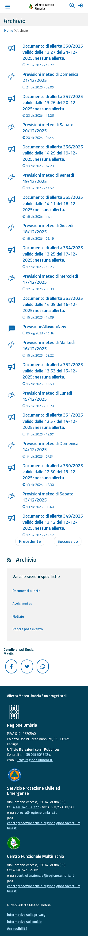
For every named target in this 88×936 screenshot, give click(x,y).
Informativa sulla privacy (26, 914)
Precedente (30, 541)
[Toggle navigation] (7, 7)
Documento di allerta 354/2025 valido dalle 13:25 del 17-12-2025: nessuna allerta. (53, 253)
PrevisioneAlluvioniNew (44, 326)
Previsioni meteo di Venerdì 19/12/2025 (48, 178)
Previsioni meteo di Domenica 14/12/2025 (50, 446)
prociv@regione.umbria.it (37, 812)
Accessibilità (17, 928)
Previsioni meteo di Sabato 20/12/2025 (48, 127)
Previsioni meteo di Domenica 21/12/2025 (50, 77)
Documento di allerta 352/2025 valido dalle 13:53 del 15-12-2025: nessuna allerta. (53, 370)
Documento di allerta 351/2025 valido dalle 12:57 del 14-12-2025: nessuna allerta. (53, 421)
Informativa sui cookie (24, 921)
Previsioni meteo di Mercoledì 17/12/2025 (50, 279)
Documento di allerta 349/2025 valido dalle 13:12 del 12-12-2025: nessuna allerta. (53, 522)
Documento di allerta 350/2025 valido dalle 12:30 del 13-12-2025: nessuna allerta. (53, 471)
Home (8, 30)
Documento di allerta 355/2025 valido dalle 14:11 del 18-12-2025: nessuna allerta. (53, 203)
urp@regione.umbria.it (35, 760)
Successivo (67, 541)
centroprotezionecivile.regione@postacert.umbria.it (43, 825)
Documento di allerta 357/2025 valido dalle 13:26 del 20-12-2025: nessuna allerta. (53, 102)
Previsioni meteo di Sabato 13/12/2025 (48, 497)
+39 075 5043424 (37, 754)
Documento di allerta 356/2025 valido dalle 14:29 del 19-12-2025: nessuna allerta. (53, 153)
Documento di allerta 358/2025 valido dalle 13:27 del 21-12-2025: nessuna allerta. (53, 52)
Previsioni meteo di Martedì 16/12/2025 (49, 345)
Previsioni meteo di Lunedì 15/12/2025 (47, 396)
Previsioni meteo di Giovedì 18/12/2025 (48, 228)
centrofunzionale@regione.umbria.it (45, 875)
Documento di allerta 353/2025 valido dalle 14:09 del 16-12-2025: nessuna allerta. (53, 304)
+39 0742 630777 (26, 807)
